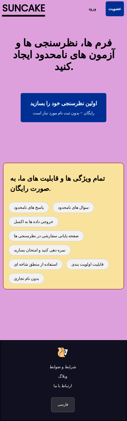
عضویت (114, 9)
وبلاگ (62, 376)
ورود (92, 9)
